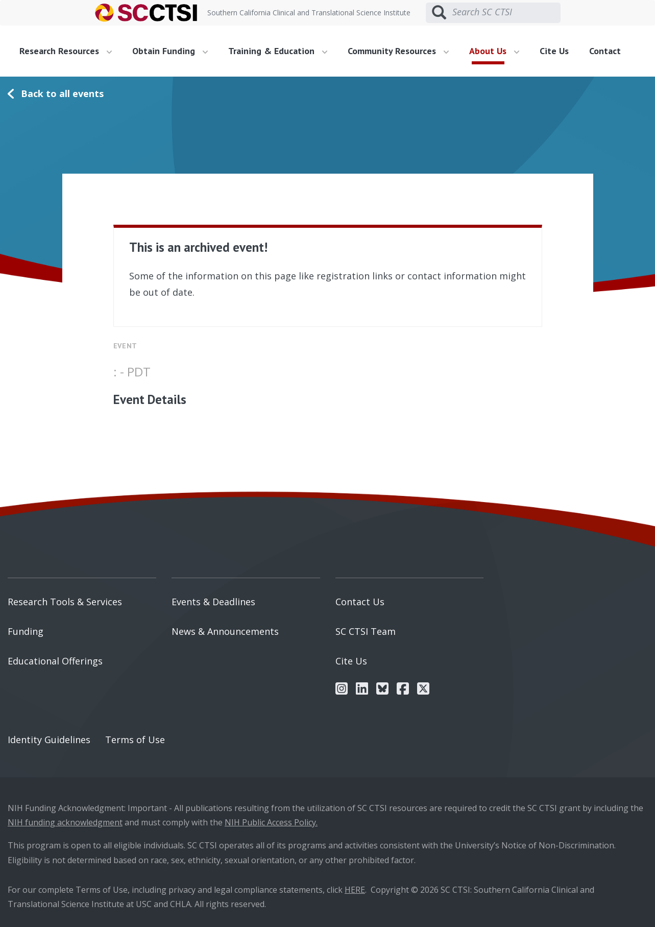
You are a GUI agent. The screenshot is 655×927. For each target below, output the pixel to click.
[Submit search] (439, 13)
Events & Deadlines (213, 602)
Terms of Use (135, 739)
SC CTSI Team (365, 631)
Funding (25, 631)
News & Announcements (225, 631)
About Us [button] (494, 51)
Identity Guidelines (49, 739)
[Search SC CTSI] (506, 12)
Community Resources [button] (398, 51)
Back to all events (62, 93)
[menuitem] (69, 51)
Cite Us (554, 51)
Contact (605, 51)
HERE (355, 889)
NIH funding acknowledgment (65, 822)
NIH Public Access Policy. (271, 822)
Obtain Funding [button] (170, 51)
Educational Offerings (55, 661)
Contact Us (359, 602)
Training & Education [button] (277, 51)
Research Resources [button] (65, 51)
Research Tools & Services (65, 602)
